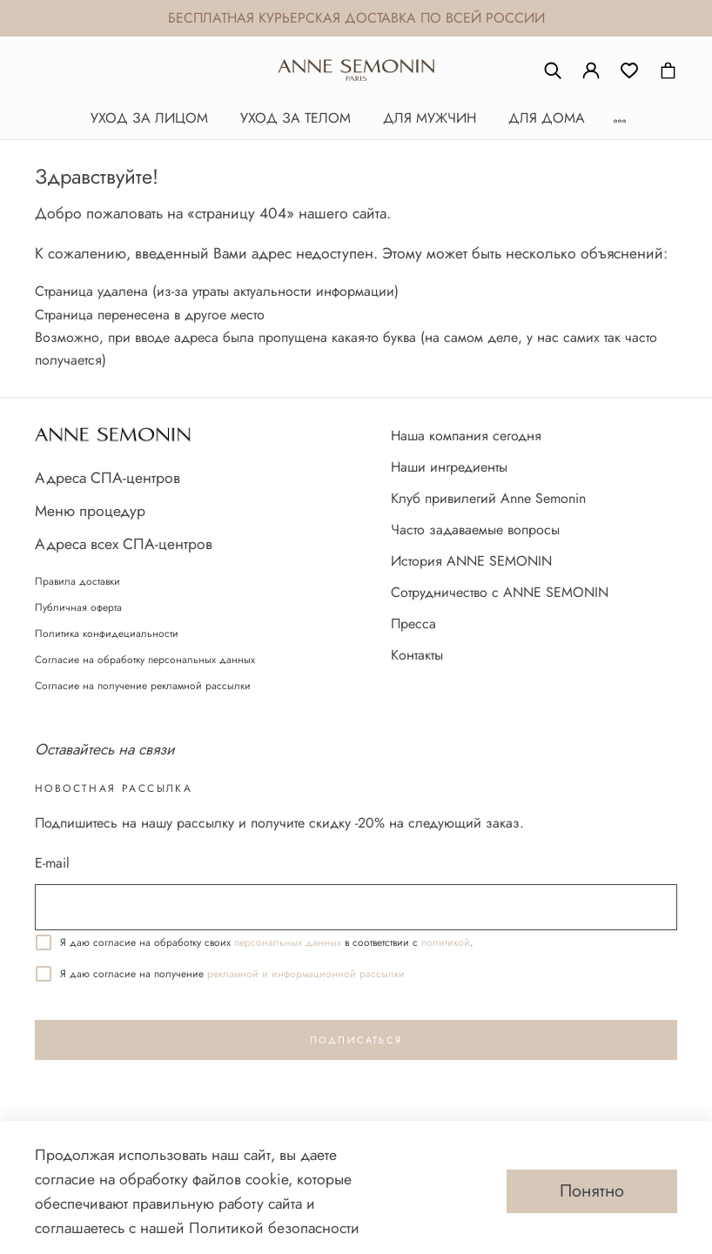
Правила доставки (77, 581)
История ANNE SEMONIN (471, 561)
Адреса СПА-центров (107, 477)
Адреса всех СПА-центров (123, 544)
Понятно (592, 1191)
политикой (445, 942)
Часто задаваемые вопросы (475, 530)
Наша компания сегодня (466, 436)
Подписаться (356, 1040)
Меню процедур (90, 511)
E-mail (52, 863)
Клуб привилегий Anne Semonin (488, 498)
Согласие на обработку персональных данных (145, 659)
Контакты (417, 655)
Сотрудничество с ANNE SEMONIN (499, 592)
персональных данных (287, 942)
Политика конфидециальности (106, 633)
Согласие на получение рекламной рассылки (143, 686)
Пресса (413, 624)
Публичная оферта (78, 607)
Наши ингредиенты (449, 467)
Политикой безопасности (274, 1228)
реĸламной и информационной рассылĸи (306, 974)
